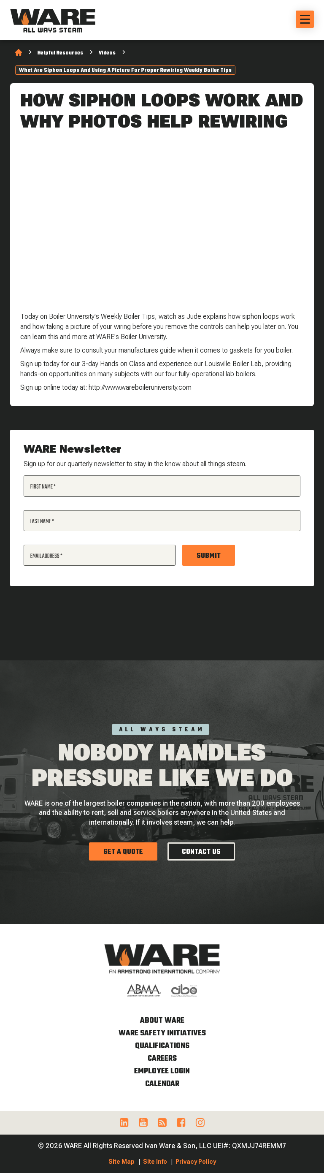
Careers (162, 1059)
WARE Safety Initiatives (162, 1033)
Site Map (121, 1161)
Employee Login (162, 1071)
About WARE (162, 1021)
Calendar (162, 1084)
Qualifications (162, 1046)
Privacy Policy (196, 1161)
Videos (107, 53)
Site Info (155, 1161)
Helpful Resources (60, 53)
